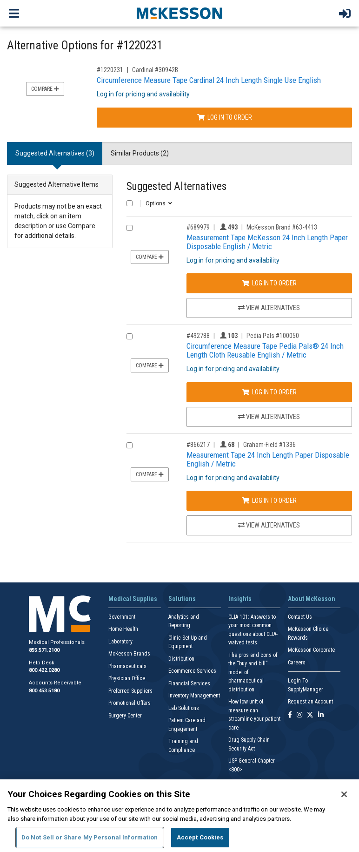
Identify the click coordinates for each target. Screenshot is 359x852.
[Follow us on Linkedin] (321, 715)
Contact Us (300, 617)
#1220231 (110, 70)
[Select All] (129, 203)
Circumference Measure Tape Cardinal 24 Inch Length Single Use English (209, 80)
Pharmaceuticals (127, 666)
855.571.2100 (44, 650)
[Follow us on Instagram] (299, 715)
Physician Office (126, 678)
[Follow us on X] (310, 715)
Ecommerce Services (192, 671)
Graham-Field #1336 (269, 444)
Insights (240, 598)
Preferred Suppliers (130, 691)
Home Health (123, 629)
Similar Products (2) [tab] (140, 153)
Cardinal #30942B (155, 70)
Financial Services (189, 683)
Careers (297, 662)
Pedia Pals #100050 (272, 335)
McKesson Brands (129, 653)
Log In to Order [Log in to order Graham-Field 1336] (269, 500)
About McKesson (311, 598)
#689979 (198, 227)
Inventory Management (194, 695)
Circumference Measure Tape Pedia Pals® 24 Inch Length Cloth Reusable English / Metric (265, 350)
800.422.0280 (44, 670)
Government (121, 617)
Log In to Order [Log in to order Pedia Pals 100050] (269, 392)
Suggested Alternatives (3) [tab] (54, 153)
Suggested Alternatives (176, 186)
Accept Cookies (200, 837)
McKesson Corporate (311, 650)
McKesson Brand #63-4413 (281, 227)
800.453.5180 (44, 691)
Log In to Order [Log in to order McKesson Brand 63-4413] (269, 283)
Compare (45, 89)
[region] (179, 815)
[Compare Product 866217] (129, 445)
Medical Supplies (132, 598)
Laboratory (120, 641)
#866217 (198, 444)
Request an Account (310, 701)
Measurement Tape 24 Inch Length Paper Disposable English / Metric (267, 459)
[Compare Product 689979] (129, 228)
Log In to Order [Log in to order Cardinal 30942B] (224, 117)
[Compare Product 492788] (129, 336)
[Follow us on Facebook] (290, 715)
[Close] (344, 794)
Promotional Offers (129, 703)
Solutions (182, 598)
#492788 (198, 335)
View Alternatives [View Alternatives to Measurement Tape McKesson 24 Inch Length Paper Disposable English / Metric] (269, 307)
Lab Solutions (183, 708)
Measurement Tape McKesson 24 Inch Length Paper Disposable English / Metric (267, 242)
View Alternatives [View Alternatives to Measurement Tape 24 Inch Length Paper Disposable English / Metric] (269, 525)
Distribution (181, 659)
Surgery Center (125, 715)
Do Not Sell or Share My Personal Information (89, 837)
